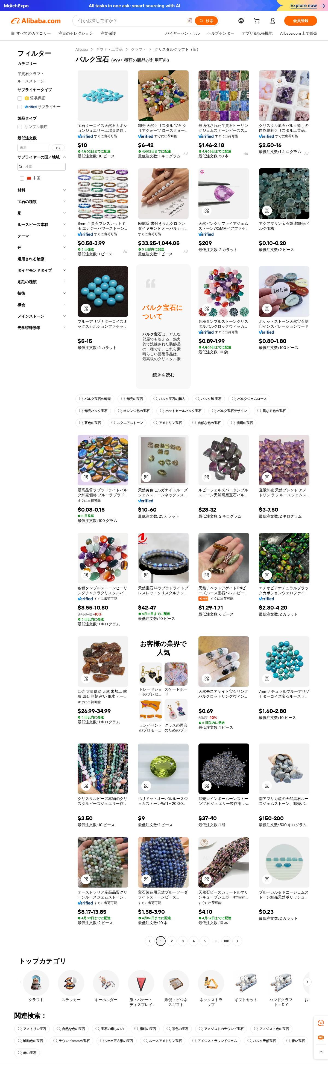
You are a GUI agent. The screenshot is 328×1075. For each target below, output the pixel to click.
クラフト (138, 49)
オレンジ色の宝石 (134, 411)
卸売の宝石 (132, 399)
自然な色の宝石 (206, 423)
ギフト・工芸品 (109, 49)
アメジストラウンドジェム (214, 1041)
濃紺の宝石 (242, 423)
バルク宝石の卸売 (95, 399)
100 (226, 941)
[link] (321, 1023)
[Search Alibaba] (130, 21)
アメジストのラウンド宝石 (221, 1029)
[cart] (258, 21)
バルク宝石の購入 (169, 399)
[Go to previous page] (150, 941)
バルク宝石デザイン (229, 411)
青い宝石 (295, 1041)
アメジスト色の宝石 (271, 1029)
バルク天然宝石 (261, 1041)
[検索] (206, 20)
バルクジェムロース (249, 399)
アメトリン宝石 (167, 423)
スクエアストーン (127, 423)
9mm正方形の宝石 (116, 1041)
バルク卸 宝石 (208, 399)
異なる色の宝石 (271, 411)
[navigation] (41, 496)
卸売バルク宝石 (93, 411)
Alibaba (81, 49)
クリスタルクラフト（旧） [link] (177, 49)
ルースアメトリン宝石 (163, 1041)
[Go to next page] (237, 941)
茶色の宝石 (90, 423)
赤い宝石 (27, 1053)
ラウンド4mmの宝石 (71, 1041)
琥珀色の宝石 (30, 1041)
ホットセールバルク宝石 (180, 411)
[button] (189, 20)
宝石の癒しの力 (109, 1029)
